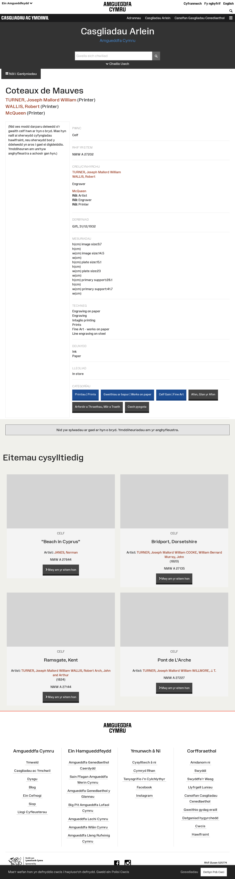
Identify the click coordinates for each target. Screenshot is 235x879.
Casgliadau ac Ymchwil (25, 18)
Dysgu (32, 779)
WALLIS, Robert (22, 106)
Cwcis (200, 826)
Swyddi (200, 771)
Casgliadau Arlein (157, 18)
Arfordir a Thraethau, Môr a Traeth (97, 406)
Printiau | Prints (85, 394)
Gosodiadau (189, 872)
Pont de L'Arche (174, 659)
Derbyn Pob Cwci (213, 872)
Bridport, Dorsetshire (174, 541)
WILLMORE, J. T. (204, 670)
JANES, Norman (66, 552)
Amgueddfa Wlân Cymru (88, 827)
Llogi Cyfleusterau (32, 812)
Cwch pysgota (137, 406)
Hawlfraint (200, 834)
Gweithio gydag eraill (200, 810)
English (228, 3)
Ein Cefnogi (32, 795)
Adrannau (134, 18)
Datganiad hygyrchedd (200, 818)
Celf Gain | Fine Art (171, 394)
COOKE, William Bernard (204, 552)
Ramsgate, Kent (61, 659)
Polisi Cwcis (120, 872)
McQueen (15, 113)
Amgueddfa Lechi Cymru (88, 819)
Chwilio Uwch (117, 64)
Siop (32, 804)
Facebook (144, 787)
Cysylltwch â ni (144, 762)
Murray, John (174, 557)
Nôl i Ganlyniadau (21, 74)
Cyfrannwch (193, 3)
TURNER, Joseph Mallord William (40, 99)
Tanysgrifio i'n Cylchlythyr (144, 779)
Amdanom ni (200, 762)
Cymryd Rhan (144, 771)
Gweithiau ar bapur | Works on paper (127, 394)
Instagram (144, 795)
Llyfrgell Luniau (200, 787)
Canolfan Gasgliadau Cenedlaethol (200, 18)
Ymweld (32, 762)
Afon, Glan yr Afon (203, 394)
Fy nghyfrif (212, 3)
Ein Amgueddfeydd (17, 3)
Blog (32, 787)
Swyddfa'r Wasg (200, 779)
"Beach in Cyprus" (60, 541)
